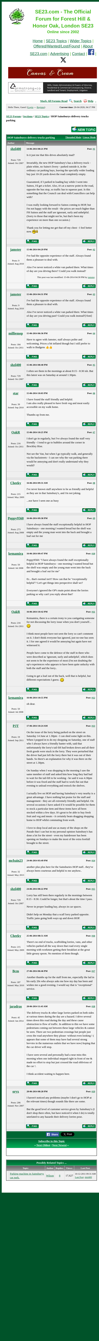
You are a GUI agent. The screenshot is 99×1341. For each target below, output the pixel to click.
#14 (93, 860)
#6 (94, 393)
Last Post (79, 1177)
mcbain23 (16, 860)
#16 (93, 935)
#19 (93, 1091)
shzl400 (15, 149)
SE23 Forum (13, 116)
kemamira (15, 553)
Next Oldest (43, 1145)
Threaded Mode (73, 137)
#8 (94, 483)
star (15, 393)
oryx (15, 1091)
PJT (16, 726)
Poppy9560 (16, 518)
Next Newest (59, 1145)
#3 (94, 294)
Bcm (15, 971)
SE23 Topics (56, 41)
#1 (94, 149)
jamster (15, 249)
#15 (93, 889)
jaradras (15, 1006)
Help (88, 101)
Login (30, 107)
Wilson (50, 1175)
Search (75, 101)
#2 (94, 249)
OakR (15, 432)
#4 (94, 333)
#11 (93, 611)
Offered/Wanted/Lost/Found (56, 46)
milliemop (16, 333)
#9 (94, 518)
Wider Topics (80, 41)
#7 (94, 432)
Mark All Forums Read (53, 101)
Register (41, 107)
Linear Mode (89, 137)
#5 (94, 365)
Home (38, 41)
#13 (93, 726)
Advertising (59, 54)
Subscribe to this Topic (51, 1141)
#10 (93, 553)
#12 (93, 697)
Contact (78, 54)
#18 (93, 1006)
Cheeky (15, 483)
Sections (28, 116)
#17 (93, 971)
